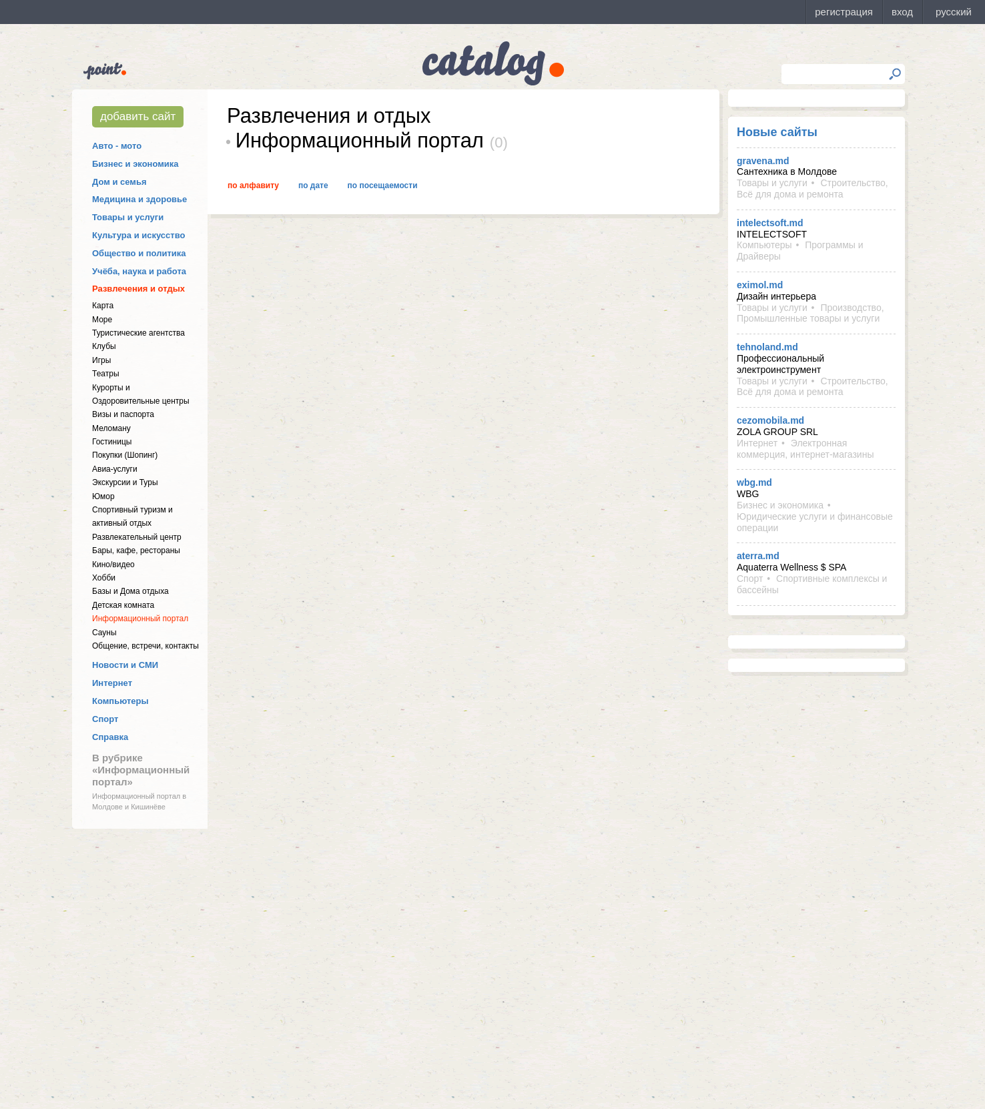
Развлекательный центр (137, 537)
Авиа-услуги (114, 469)
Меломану (111, 428)
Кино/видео (113, 564)
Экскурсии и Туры (125, 482)
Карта (102, 305)
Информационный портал (140, 618)
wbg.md (754, 482)
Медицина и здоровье (139, 199)
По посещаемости (383, 185)
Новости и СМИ (125, 665)
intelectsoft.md (770, 223)
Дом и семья (119, 182)
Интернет (112, 683)
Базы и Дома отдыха (130, 591)
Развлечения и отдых (138, 289)
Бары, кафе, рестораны (136, 550)
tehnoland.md (767, 347)
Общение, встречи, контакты (145, 646)
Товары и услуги (127, 217)
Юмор (103, 496)
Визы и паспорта (123, 414)
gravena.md (763, 160)
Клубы (104, 346)
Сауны (104, 632)
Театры (105, 373)
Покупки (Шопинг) (124, 455)
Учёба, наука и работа (139, 271)
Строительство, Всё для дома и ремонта (812, 188)
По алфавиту (253, 185)
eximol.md (760, 285)
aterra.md (758, 555)
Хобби (103, 578)
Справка (110, 737)
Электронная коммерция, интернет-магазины (805, 449)
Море (102, 319)
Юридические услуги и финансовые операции (815, 522)
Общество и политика (139, 253)
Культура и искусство (138, 235)
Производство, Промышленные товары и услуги (810, 313)
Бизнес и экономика (135, 164)
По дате (313, 185)
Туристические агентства (138, 333)
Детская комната (123, 605)
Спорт (105, 719)
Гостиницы (111, 441)
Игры (101, 360)
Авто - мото (116, 146)
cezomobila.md (770, 420)
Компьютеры (120, 701)
